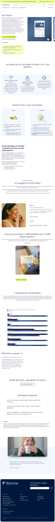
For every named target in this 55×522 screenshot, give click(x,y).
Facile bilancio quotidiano (27, 180)
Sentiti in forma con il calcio (13, 133)
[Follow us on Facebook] (51, 518)
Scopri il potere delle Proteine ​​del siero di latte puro (41, 134)
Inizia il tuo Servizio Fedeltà (9, 37)
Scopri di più (27, 242)
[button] (27, 263)
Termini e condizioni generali (35, 517)
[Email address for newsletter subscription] (39, 488)
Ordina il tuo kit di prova (21, 279)
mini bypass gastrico (9, 153)
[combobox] (29, 4)
